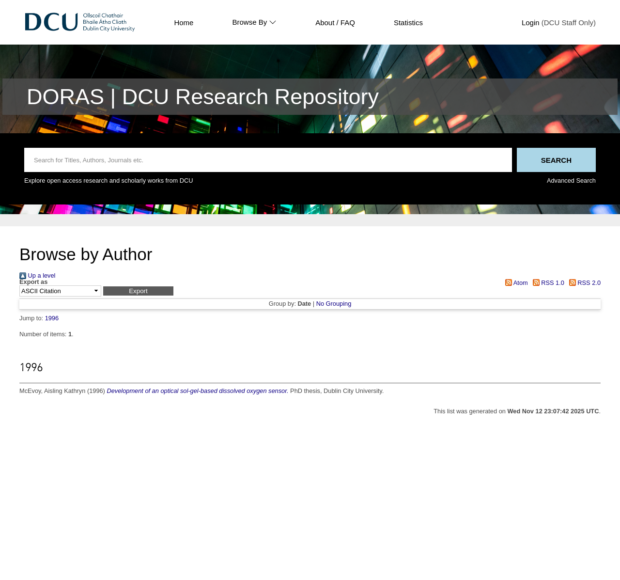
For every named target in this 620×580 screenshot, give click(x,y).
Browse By (254, 22)
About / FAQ (335, 22)
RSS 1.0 (546, 282)
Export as (33, 282)
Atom (515, 282)
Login (531, 22)
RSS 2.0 (583, 282)
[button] (138, 291)
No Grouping (334, 303)
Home (183, 22)
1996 (52, 318)
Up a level (37, 275)
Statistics (408, 22)
